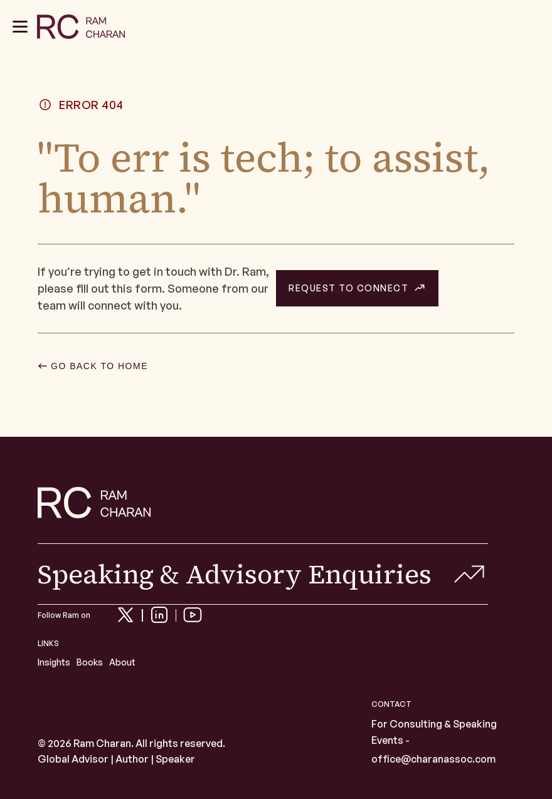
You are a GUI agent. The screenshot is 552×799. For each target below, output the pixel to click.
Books (90, 662)
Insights (54, 662)
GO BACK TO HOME (99, 366)
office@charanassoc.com (433, 759)
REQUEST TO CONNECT (348, 288)
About (122, 662)
